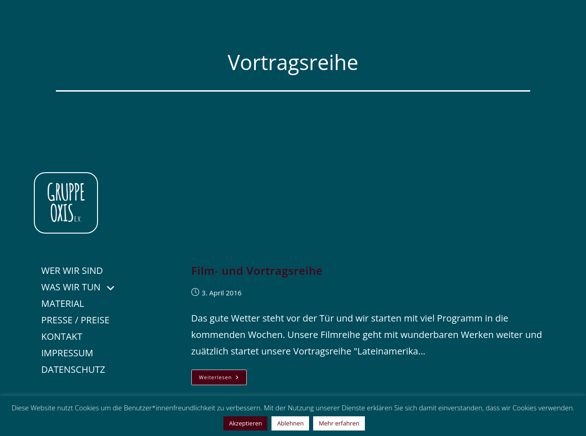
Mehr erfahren (339, 423)
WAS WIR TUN (83, 286)
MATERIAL (62, 303)
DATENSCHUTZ (73, 369)
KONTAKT (61, 336)
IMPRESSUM (67, 353)
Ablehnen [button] (290, 423)
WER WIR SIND (72, 270)
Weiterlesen (223, 379)
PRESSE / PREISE (75, 320)
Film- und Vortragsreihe (257, 270)
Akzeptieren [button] (245, 423)
